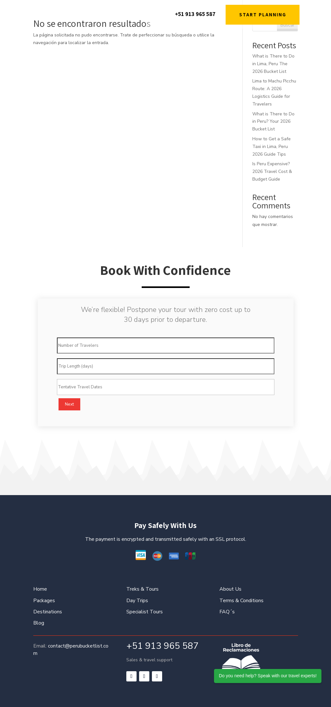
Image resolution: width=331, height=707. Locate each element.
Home (40, 589)
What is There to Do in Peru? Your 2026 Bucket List (273, 121)
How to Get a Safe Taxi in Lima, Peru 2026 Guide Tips (271, 146)
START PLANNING (262, 15)
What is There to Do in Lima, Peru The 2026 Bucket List (273, 63)
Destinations (47, 611)
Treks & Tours (142, 589)
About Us (230, 589)
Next (69, 404)
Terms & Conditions (241, 600)
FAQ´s (227, 611)
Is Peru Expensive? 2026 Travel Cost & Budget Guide (272, 171)
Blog (38, 622)
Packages (44, 600)
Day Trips (137, 600)
